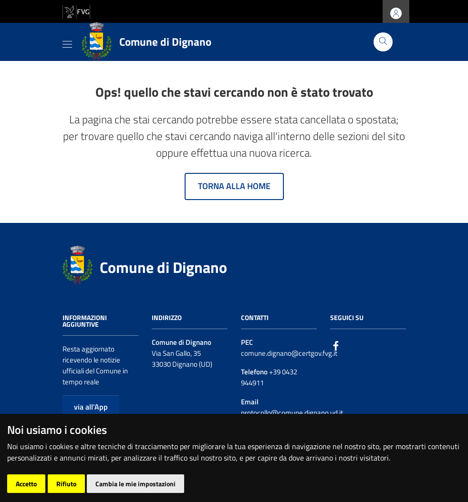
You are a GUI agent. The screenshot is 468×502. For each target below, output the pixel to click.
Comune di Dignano (163, 267)
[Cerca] (383, 41)
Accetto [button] (26, 484)
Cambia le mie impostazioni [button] (135, 484)
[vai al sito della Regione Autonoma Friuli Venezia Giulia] (76, 10)
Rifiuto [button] (66, 484)
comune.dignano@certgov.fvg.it (289, 353)
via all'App (91, 406)
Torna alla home (234, 186)
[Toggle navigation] (67, 42)
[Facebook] (336, 345)
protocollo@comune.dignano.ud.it (292, 412)
